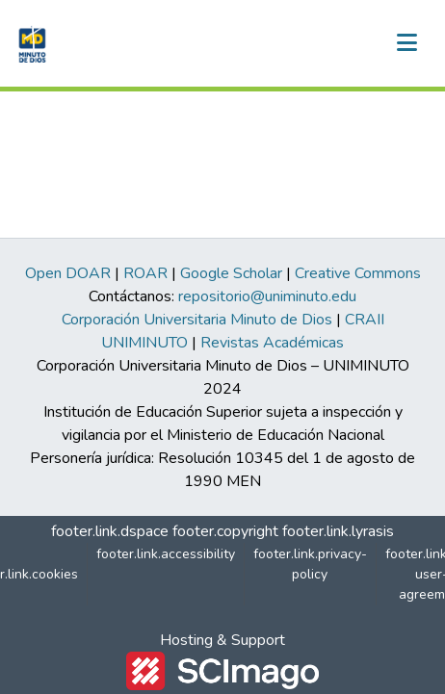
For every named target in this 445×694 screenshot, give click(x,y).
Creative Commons (358, 273)
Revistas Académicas (272, 342)
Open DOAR (68, 273)
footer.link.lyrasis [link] (338, 531)
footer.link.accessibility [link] (165, 554)
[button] (30, 43)
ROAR (145, 273)
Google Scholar (231, 273)
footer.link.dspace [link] (110, 531)
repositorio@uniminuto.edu (267, 296)
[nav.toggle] (406, 43)
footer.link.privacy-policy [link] (310, 564)
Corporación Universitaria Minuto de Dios (197, 319)
